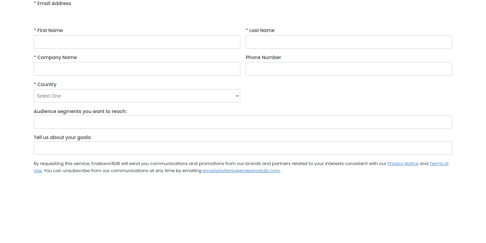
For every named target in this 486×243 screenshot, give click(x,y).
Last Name (260, 30)
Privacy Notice (402, 163)
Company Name (55, 57)
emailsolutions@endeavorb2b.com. (241, 170)
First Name (48, 30)
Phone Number (263, 57)
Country (45, 84)
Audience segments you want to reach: (80, 111)
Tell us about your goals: (62, 137)
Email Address (52, 3)
